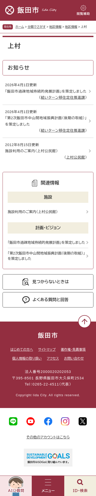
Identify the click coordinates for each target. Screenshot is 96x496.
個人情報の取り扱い (27, 358)
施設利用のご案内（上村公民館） (31, 151)
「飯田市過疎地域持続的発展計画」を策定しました (46, 91)
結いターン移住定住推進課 (63, 97)
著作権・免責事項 (73, 349)
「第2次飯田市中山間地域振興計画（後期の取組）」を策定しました (46, 121)
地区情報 (55, 27)
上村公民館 (75, 157)
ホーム (19, 27)
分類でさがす (37, 27)
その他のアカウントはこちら (48, 437)
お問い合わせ (74, 358)
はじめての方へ (21, 349)
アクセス (53, 358)
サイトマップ (47, 349)
